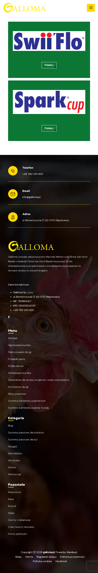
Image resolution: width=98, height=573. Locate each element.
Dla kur (12, 467)
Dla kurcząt (14, 474)
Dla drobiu (14, 460)
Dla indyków (15, 453)
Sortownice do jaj (18, 387)
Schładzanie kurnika (19, 373)
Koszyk (12, 506)
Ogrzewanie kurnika (19, 345)
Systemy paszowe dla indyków (26, 432)
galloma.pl (49, 552)
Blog (10, 425)
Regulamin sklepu (46, 556)
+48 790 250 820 (32, 174)
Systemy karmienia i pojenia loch (27, 401)
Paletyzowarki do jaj (19, 352)
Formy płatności (17, 534)
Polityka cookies (42, 561)
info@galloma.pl (31, 197)
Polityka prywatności (72, 556)
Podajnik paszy (16, 359)
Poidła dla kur (16, 366)
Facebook (61, 561)
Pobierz (49, 65)
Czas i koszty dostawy (21, 527)
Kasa (11, 499)
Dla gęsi (12, 446)
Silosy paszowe (17, 394)
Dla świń (12, 338)
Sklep (11, 513)
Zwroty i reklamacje (19, 520)
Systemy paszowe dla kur (23, 439)
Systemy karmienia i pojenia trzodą (28, 408)
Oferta (29, 556)
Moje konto (14, 492)
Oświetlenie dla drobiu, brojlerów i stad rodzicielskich (38, 380)
